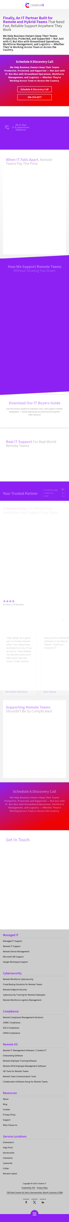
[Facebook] (26, 1202)
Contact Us (10, 1218)
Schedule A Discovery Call (34, 89)
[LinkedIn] (43, 1202)
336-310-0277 (34, 97)
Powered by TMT (28, 1188)
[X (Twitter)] (34, 1202)
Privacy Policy (42, 1188)
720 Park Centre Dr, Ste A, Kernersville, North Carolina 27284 (35, 1192)
